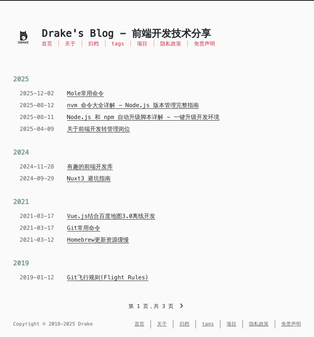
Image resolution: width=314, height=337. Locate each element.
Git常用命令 (83, 227)
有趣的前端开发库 (90, 166)
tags (118, 43)
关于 (70, 43)
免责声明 (204, 43)
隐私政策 (171, 43)
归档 (93, 43)
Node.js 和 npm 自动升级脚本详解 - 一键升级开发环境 (143, 117)
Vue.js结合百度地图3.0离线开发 (111, 216)
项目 (142, 43)
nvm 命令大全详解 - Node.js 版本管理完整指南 (133, 105)
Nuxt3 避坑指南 (89, 178)
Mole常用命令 (85, 93)
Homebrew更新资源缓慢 (98, 239)
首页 (47, 43)
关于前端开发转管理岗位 (98, 129)
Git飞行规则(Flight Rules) (107, 277)
